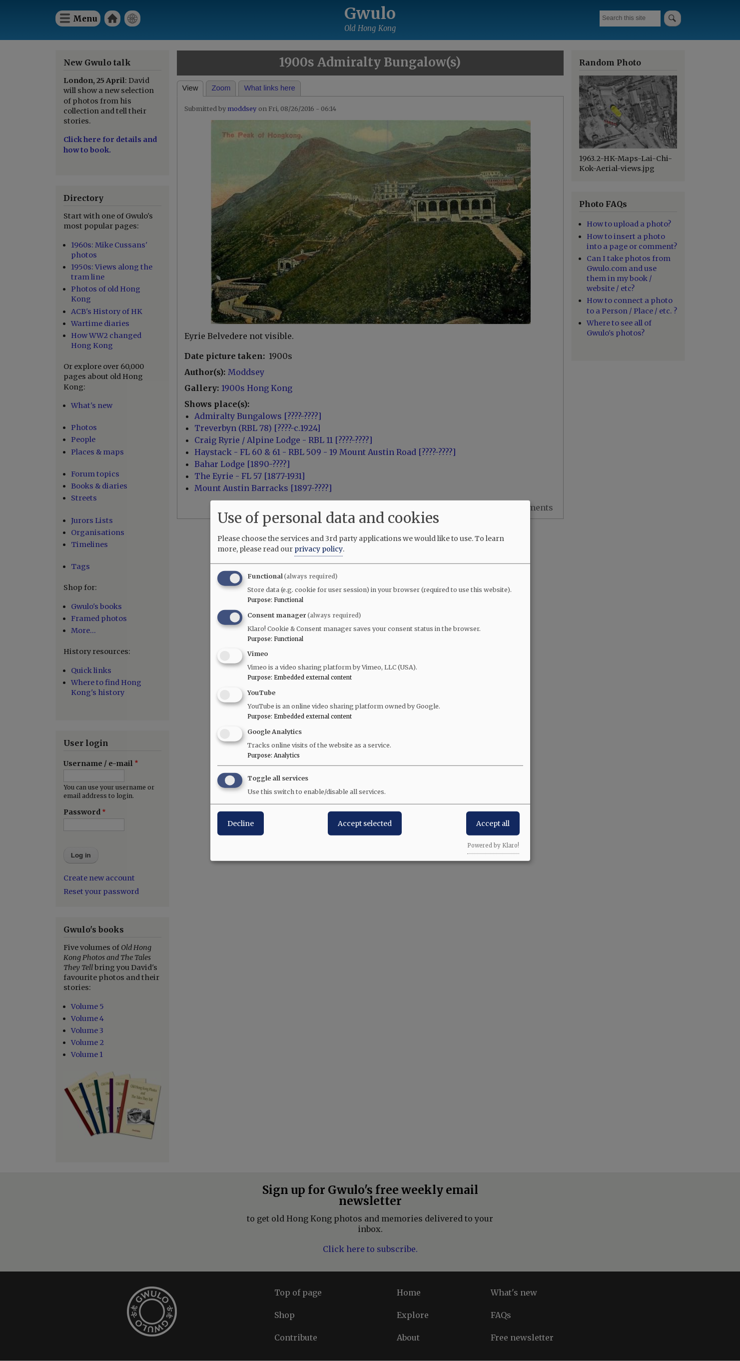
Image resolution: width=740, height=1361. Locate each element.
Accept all (493, 823)
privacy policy (318, 548)
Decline (240, 823)
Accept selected (365, 823)
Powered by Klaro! (493, 845)
